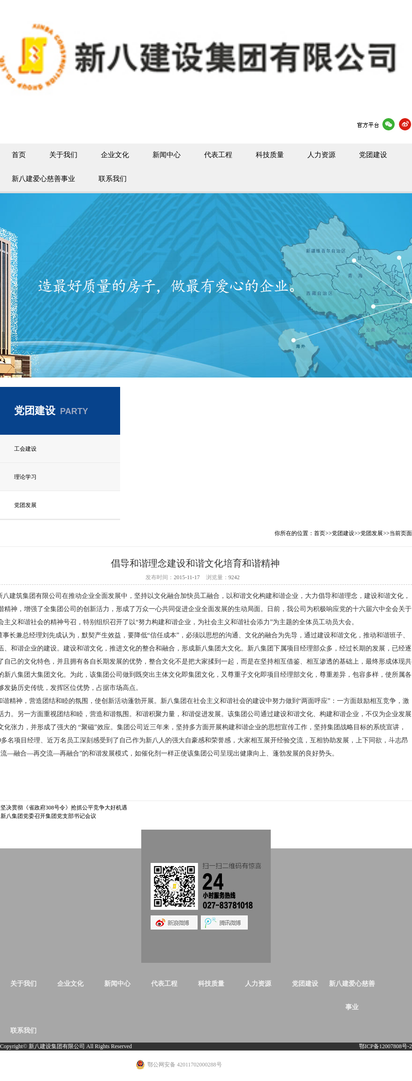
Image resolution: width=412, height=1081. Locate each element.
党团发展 (25, 505)
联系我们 (113, 178)
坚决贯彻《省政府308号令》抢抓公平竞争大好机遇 (63, 807)
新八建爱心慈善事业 (43, 178)
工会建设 (25, 449)
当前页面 (400, 533)
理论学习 (25, 477)
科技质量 (270, 155)
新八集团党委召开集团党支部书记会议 (48, 816)
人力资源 (321, 155)
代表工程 (218, 155)
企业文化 (115, 155)
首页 (19, 155)
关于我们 (63, 155)
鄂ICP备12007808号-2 (385, 1046)
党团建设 (373, 155)
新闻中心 (167, 155)
